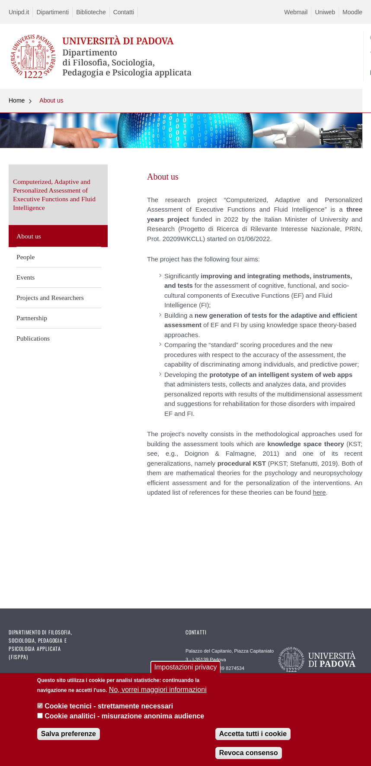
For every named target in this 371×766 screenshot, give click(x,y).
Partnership (31, 318)
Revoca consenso (248, 753)
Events (25, 277)
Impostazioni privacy (185, 667)
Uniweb (325, 12)
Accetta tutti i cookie (253, 734)
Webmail (295, 12)
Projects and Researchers (50, 297)
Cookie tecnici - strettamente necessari (109, 706)
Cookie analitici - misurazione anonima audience (124, 716)
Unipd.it (19, 12)
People (25, 257)
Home (17, 100)
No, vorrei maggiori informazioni (158, 690)
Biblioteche (91, 12)
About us (51, 100)
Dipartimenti (52, 12)
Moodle (352, 12)
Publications (33, 338)
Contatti (123, 12)
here (319, 492)
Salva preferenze (68, 734)
